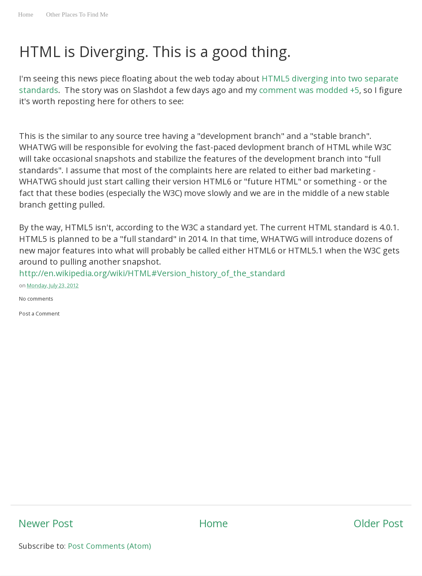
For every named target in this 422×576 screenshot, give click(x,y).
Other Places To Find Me (77, 14)
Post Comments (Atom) (109, 546)
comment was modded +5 (309, 90)
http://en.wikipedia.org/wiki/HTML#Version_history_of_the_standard (152, 273)
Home (25, 14)
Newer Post (46, 523)
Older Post (378, 523)
